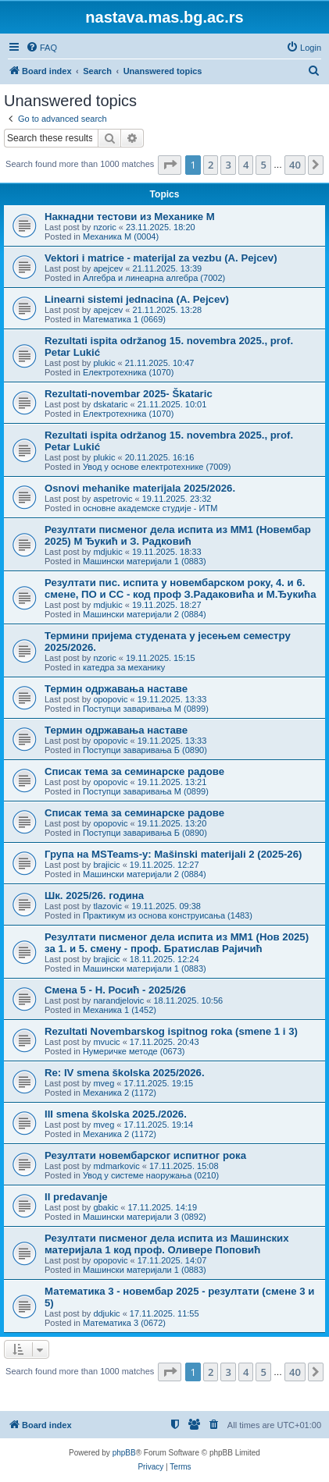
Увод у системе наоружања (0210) (151, 1175)
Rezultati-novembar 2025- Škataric (129, 394)
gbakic (105, 1207)
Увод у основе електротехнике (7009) (157, 466)
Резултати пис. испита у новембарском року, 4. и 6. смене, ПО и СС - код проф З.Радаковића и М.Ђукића (180, 588)
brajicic (106, 864)
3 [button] (228, 165)
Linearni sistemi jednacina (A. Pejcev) (137, 299)
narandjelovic (118, 1000)
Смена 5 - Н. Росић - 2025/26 (115, 990)
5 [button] (263, 165)
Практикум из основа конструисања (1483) (167, 915)
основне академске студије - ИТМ (150, 508)
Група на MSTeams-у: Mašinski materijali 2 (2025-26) (173, 854)
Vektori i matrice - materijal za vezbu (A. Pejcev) (161, 258)
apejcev (108, 268)
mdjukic (107, 551)
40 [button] (295, 165)
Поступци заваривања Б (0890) (145, 750)
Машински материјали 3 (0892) (144, 1216)
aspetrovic (112, 498)
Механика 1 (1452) (119, 1010)
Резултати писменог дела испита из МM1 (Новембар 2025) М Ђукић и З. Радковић (178, 535)
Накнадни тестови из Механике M (130, 216)
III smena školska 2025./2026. (116, 1114)
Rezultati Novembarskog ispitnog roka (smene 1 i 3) (171, 1031)
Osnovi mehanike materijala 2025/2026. (140, 488)
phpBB (124, 1452)
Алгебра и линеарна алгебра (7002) (154, 278)
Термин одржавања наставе (116, 689)
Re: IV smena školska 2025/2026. (125, 1073)
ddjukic (106, 1313)
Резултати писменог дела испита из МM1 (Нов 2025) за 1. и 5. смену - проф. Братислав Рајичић (177, 942)
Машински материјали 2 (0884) (144, 614)
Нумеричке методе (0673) (134, 1051)
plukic (104, 363)
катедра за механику (124, 667)
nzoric (104, 227)
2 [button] (210, 165)
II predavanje (76, 1197)
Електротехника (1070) (128, 372)
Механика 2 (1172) (119, 1092)
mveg (103, 1083)
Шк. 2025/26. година (94, 895)
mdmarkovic (116, 1166)
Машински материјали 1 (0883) (144, 561)
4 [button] (246, 165)
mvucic (106, 1042)
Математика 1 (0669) (124, 319)
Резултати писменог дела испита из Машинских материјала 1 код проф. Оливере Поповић (167, 1244)
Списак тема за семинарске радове (134, 771)
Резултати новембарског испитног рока (145, 1155)
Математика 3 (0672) (124, 1322)
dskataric (110, 404)
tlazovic (107, 906)
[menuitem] (41, 47)
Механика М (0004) (121, 236)
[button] (169, 164)
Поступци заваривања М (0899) (146, 708)
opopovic (110, 699)
